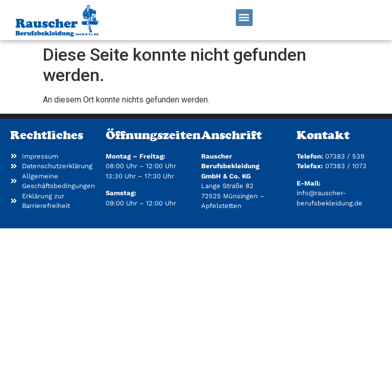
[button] (244, 17)
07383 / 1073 (345, 166)
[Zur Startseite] (57, 20)
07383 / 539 (344, 156)
